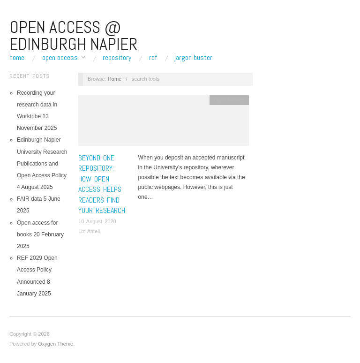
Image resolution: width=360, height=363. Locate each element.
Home (16, 57)
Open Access (60, 57)
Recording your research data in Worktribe (37, 105)
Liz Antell (89, 231)
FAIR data (29, 199)
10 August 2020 (97, 221)
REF (153, 57)
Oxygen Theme (55, 344)
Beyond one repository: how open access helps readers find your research (101, 184)
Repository (117, 57)
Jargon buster (193, 57)
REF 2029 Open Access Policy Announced (37, 270)
